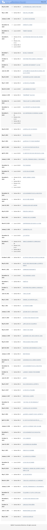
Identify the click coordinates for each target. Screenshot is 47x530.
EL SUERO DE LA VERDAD (29, 456)
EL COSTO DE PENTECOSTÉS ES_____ (33, 420)
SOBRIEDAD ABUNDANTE (29, 269)
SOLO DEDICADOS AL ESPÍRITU (31, 384)
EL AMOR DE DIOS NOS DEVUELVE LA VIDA (33, 153)
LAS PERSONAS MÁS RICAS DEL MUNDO (33, 37)
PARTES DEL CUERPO (28, 396)
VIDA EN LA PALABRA (28, 12)
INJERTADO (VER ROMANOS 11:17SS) (32, 348)
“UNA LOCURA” (27, 293)
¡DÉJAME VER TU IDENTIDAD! (30, 311)
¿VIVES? (25, 378)
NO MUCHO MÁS (27, 135)
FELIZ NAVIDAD (27, 165)
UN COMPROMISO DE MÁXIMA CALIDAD (33, 113)
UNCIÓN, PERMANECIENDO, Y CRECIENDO (34, 159)
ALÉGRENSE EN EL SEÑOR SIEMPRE (32, 360)
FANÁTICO (25, 281)
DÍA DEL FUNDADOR (28, 53)
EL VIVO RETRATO (27, 474)
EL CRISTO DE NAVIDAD (29, 18)
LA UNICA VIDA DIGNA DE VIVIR (30, 498)
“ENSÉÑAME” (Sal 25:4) (29, 95)
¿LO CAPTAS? (26, 235)
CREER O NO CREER (28, 329)
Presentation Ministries (8, 2)
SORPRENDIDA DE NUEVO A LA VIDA (32, 223)
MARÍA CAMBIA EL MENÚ (29, 177)
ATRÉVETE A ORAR (27, 25)
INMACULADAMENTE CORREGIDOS (31, 241)
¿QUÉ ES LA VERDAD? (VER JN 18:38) (32, 426)
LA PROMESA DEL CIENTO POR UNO (32, 6)
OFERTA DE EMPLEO (28, 516)
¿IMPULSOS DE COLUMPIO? (30, 323)
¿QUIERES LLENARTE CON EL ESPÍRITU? (33, 414)
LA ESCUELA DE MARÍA (28, 171)
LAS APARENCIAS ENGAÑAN (30, 444)
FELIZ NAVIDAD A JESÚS (29, 275)
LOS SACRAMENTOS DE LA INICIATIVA (32, 193)
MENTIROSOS (26, 354)
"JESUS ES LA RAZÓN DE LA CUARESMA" (33, 480)
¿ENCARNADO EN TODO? (29, 89)
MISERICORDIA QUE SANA (29, 510)
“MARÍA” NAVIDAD (27, 31)
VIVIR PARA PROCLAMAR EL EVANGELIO (33, 59)
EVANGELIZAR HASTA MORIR (30, 205)
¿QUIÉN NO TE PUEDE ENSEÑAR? (31, 141)
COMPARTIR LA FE (27, 229)
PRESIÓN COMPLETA (28, 211)
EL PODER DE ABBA (28, 305)
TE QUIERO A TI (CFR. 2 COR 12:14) (31, 492)
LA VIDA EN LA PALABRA (29, 83)
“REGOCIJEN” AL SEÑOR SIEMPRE (31, 101)
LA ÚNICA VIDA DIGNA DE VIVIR (30, 317)
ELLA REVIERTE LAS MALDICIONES (31, 107)
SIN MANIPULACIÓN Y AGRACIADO (31, 77)
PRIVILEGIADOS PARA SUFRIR (30, 342)
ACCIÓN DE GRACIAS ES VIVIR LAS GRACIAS (33, 257)
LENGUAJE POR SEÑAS (29, 504)
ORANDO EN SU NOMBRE (29, 217)
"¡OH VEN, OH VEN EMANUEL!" (31, 402)
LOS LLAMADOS (27, 438)
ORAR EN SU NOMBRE (28, 450)
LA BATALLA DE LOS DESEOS (30, 129)
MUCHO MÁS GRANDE (28, 199)
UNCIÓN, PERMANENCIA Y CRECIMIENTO (33, 486)
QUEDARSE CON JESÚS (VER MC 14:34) (32, 336)
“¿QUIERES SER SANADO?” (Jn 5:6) (31, 65)
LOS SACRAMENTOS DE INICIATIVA (31, 432)
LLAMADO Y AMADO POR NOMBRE (31, 372)
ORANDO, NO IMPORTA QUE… (30, 299)
